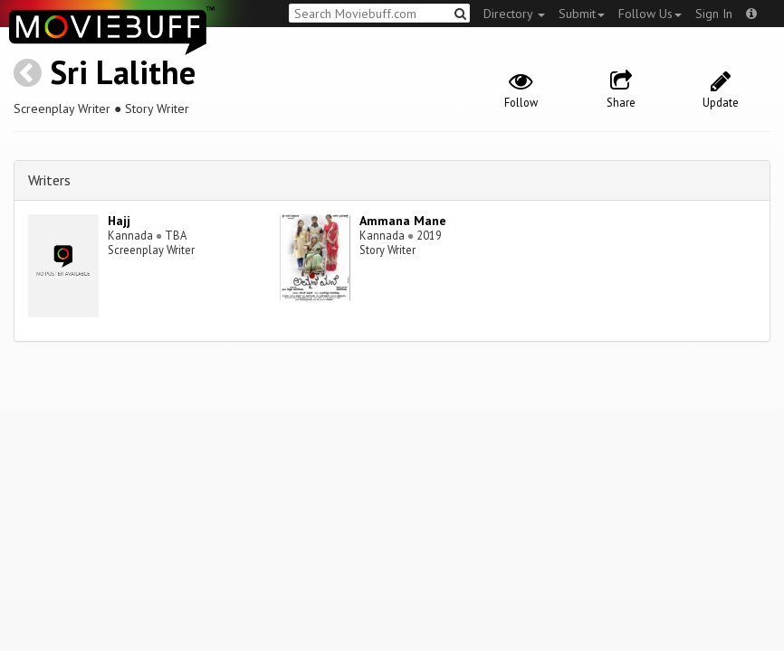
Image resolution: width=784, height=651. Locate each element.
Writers (49, 180)
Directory (514, 13)
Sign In (713, 13)
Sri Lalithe (123, 72)
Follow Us (650, 13)
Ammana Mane (402, 220)
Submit (582, 13)
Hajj (119, 220)
